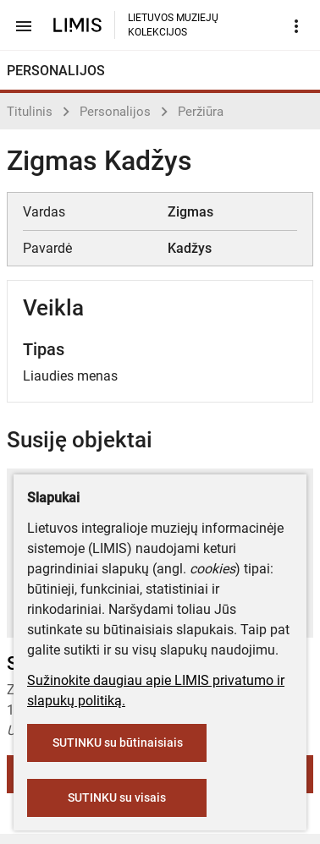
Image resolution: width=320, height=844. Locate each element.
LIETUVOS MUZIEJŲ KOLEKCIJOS (173, 25)
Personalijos (115, 111)
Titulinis (29, 111)
